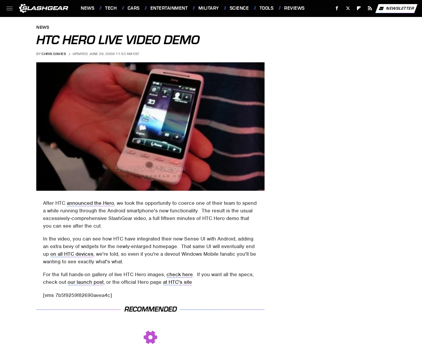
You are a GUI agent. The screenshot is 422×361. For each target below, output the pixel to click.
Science (239, 8)
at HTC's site (177, 282)
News (87, 8)
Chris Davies (54, 54)
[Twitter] (348, 8)
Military (208, 8)
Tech (111, 8)
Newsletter (396, 8)
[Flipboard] (359, 8)
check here (180, 274)
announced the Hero (90, 203)
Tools (267, 8)
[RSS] (370, 8)
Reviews (294, 8)
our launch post (86, 282)
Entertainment (169, 8)
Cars (134, 8)
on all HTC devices (71, 254)
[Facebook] (337, 8)
